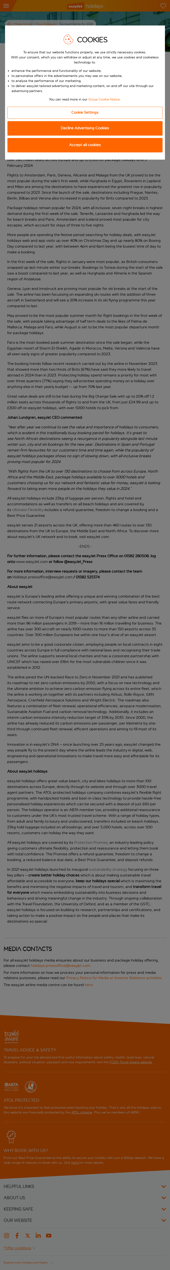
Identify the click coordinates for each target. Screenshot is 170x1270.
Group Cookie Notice (104, 99)
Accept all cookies (85, 145)
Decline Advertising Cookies (85, 128)
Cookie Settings (84, 112)
